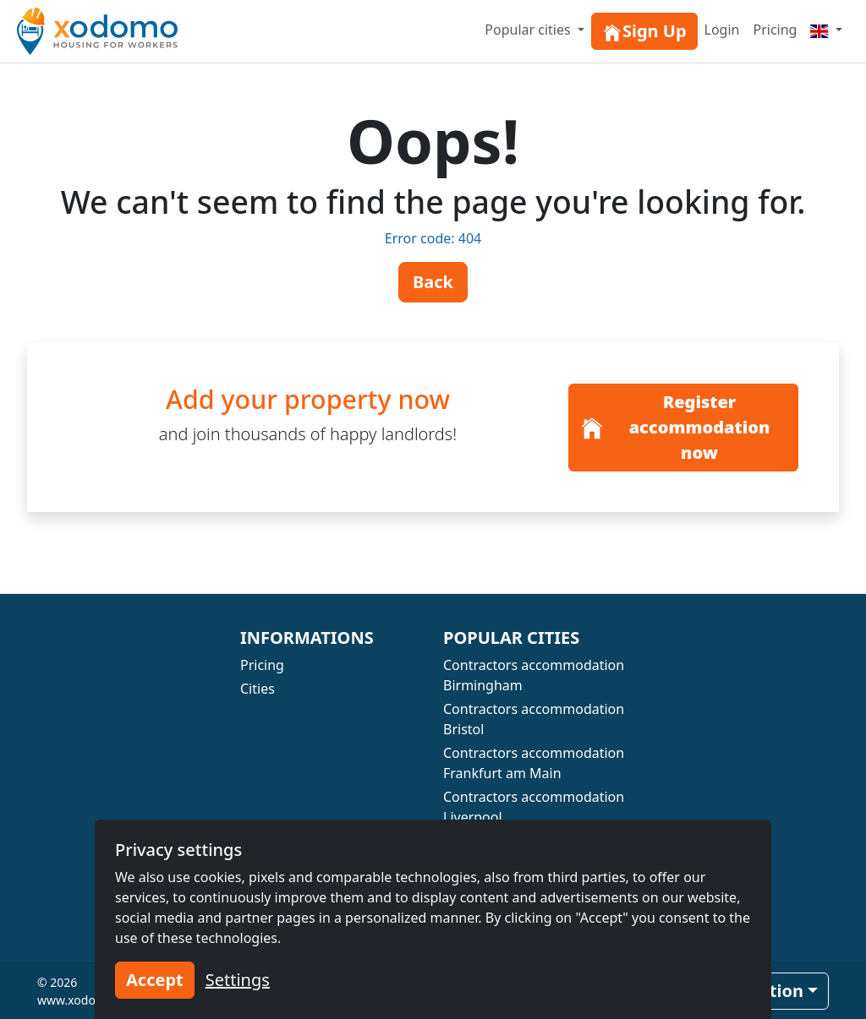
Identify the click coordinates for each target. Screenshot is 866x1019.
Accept (155, 979)
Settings (238, 979)
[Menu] (826, 29)
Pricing (775, 29)
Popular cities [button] (529, 29)
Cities (257, 688)
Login (722, 29)
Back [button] (433, 281)
